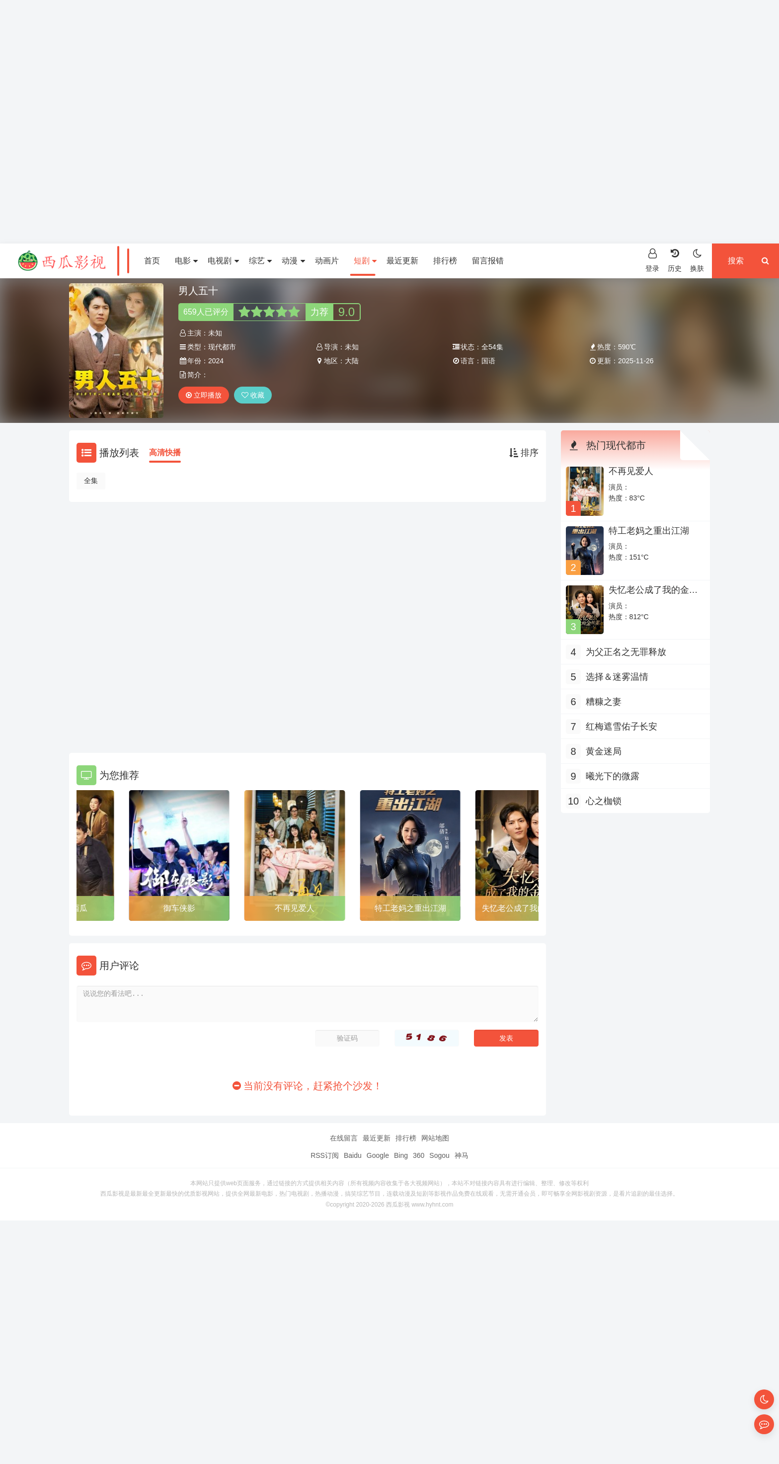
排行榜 (445, 260)
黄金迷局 (604, 751)
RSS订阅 (325, 1155)
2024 (216, 361)
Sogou (439, 1155)
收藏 (252, 395)
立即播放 (204, 395)
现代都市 (222, 347)
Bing (401, 1155)
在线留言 (344, 1138)
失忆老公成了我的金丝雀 (653, 595)
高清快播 (165, 452)
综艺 (260, 260)
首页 (152, 260)
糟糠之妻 (604, 702)
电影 (186, 260)
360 (418, 1155)
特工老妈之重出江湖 (423, 908)
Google (378, 1155)
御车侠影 (192, 908)
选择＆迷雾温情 (617, 677)
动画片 (327, 260)
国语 (488, 361)
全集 (91, 481)
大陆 (352, 361)
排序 (524, 453)
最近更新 (402, 260)
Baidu (353, 1155)
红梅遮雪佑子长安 (621, 727)
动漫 (293, 260)
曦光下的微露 (612, 776)
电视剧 (223, 260)
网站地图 (435, 1138)
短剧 (365, 260)
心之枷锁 (604, 801)
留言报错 (488, 260)
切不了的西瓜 (76, 908)
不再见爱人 (307, 908)
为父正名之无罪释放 (626, 652)
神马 (461, 1155)
